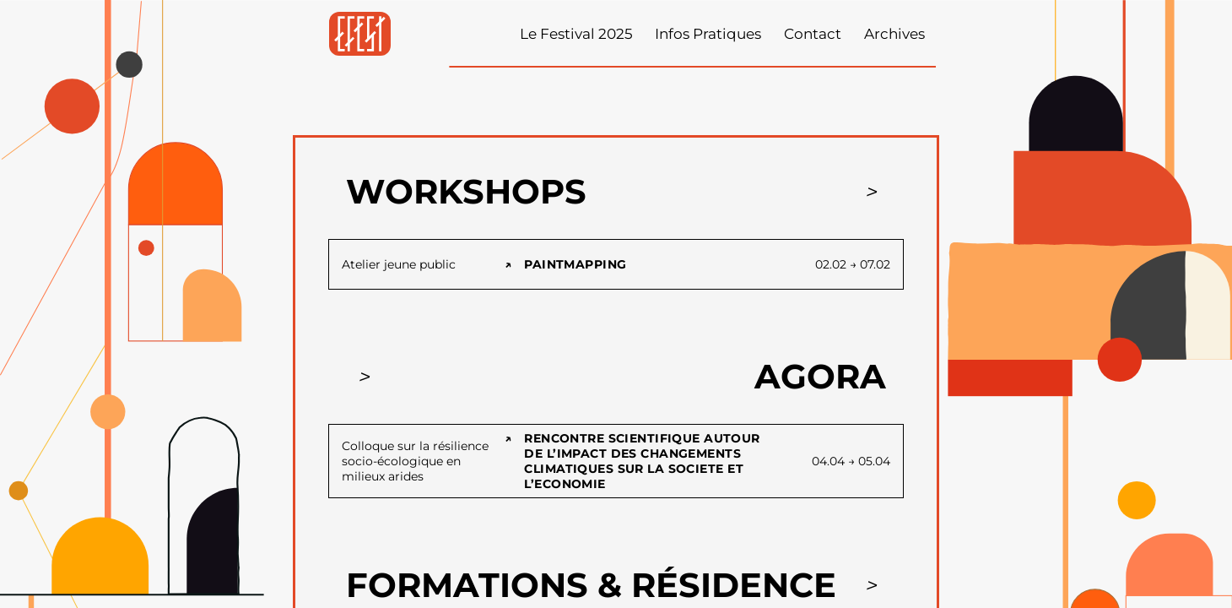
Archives (894, 33)
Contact (812, 33)
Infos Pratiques (708, 33)
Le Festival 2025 (576, 33)
